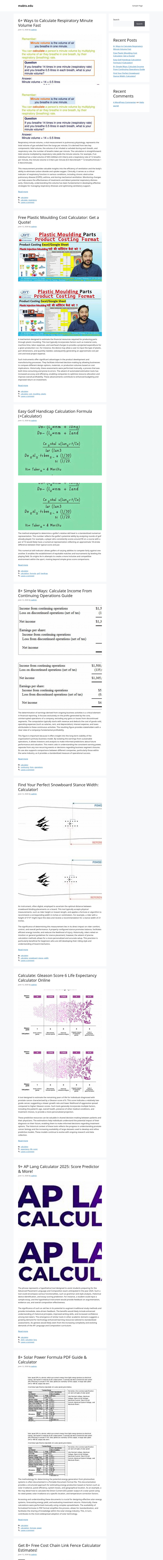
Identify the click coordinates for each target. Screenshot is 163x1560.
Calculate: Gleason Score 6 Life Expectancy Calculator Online (57, 978)
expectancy (25, 1149)
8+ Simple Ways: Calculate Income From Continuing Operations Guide (55, 593)
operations (38, 767)
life (31, 1149)
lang (35, 1340)
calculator (24, 197)
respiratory (32, 200)
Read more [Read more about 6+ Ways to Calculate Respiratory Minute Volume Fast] (23, 191)
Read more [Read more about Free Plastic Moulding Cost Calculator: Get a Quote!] (23, 385)
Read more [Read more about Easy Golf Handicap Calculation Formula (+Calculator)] (23, 565)
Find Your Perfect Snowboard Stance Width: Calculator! (58, 787)
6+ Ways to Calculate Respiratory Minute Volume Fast (55, 23)
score (35, 1149)
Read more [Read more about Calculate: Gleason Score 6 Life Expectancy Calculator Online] (23, 1140)
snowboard (33, 958)
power (39, 1528)
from (32, 767)
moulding (36, 394)
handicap (44, 573)
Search (116, 19)
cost (30, 394)
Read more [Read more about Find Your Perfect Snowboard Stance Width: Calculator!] (23, 949)
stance (40, 958)
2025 (22, 1340)
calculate (24, 200)
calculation (25, 573)
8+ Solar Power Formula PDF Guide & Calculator (52, 1359)
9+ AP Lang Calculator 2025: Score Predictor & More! (58, 1169)
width (46, 958)
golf (38, 573)
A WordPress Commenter (124, 102)
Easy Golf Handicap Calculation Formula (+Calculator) (55, 414)
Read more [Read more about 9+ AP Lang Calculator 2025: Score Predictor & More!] (23, 1331)
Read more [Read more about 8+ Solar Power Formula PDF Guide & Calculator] (23, 1519)
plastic (43, 394)
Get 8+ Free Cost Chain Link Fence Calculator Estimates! (59, 1548)
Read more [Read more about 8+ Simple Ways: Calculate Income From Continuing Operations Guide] (23, 759)
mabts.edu (25, 6)
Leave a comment (27, 202)
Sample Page (137, 6)
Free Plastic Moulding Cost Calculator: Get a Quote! (58, 220)
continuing (25, 767)
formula (33, 573)
